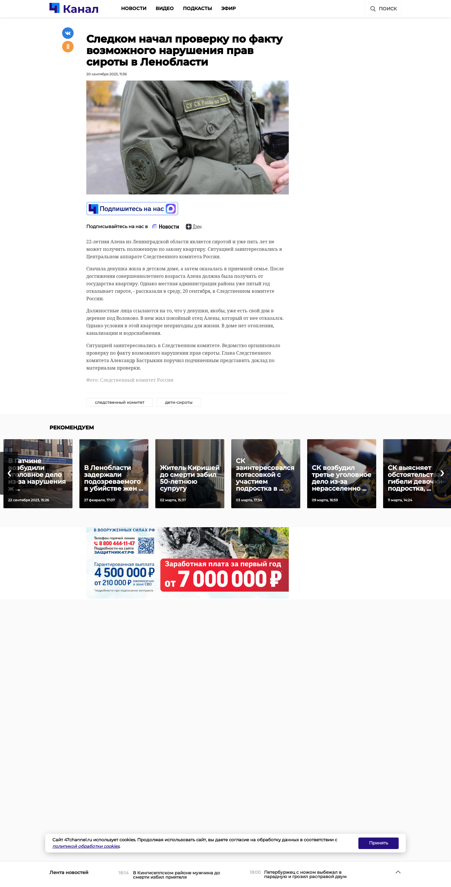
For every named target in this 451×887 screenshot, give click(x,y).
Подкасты (197, 8)
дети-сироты (178, 402)
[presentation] (9, 473)
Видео (165, 8)
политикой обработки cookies (85, 846)
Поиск (383, 8)
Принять (378, 843)
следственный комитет (119, 402)
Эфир (228, 8)
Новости (133, 8)
